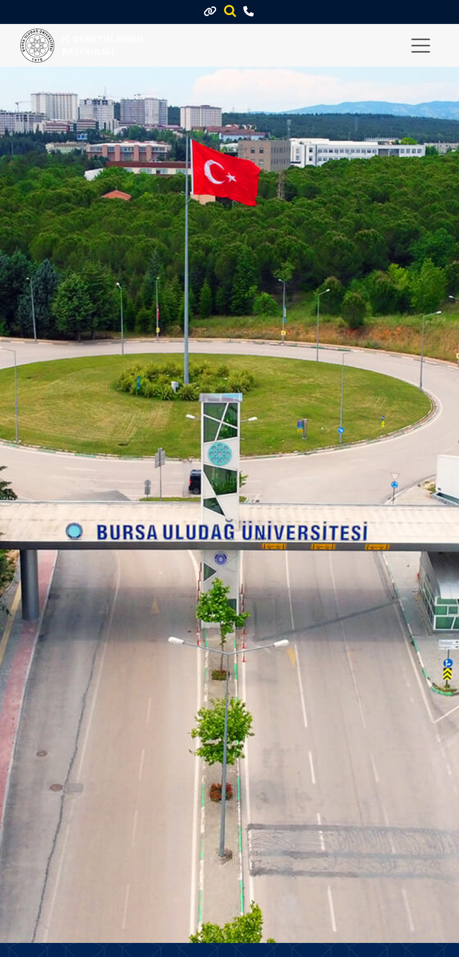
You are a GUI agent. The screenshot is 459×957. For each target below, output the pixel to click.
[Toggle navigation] (421, 45)
